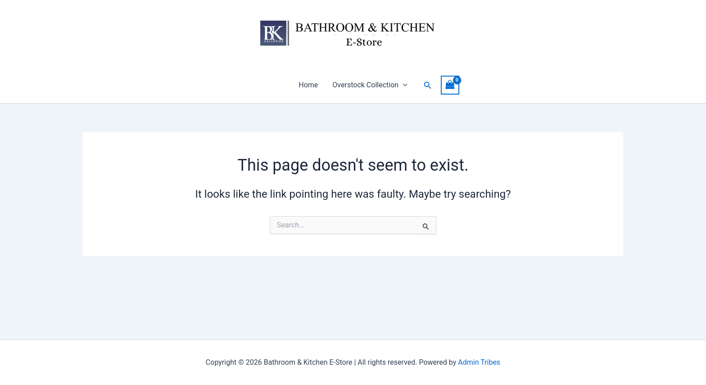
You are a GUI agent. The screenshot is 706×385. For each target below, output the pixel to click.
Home (308, 85)
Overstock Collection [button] (369, 85)
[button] (402, 85)
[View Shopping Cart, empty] (450, 85)
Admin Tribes (479, 362)
